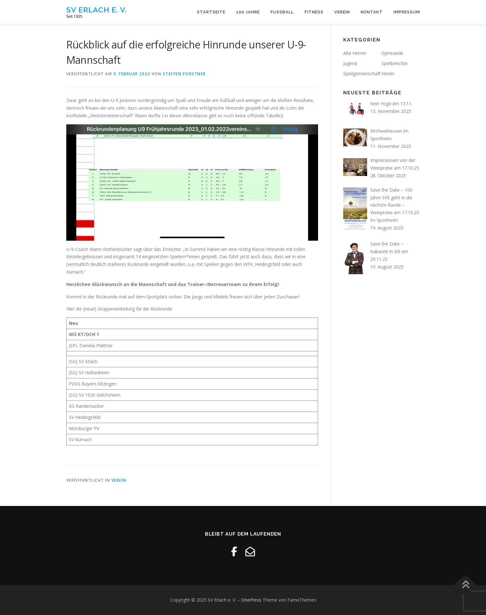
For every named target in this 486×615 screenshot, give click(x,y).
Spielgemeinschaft (362, 73)
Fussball (282, 12)
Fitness (314, 12)
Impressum (407, 12)
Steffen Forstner (184, 74)
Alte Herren (354, 53)
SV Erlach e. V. (96, 9)
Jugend (350, 63)
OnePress (251, 600)
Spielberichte (394, 63)
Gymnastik (392, 53)
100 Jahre (248, 12)
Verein (342, 12)
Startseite (211, 12)
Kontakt (372, 12)
